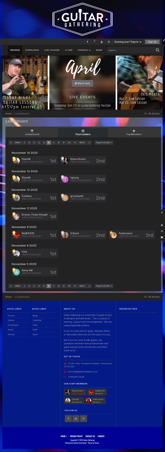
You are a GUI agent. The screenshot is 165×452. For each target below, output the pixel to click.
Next (82, 142)
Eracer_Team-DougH (35, 214)
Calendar (37, 320)
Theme (64, 436)
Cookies (101, 436)
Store (69, 50)
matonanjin (98, 399)
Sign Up (152, 41)
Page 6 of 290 (104, 142)
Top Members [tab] (134, 132)
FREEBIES (84, 50)
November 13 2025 (25, 171)
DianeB (26, 159)
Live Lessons (52, 50)
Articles (11, 334)
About (10, 329)
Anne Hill (27, 270)
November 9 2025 (24, 227)
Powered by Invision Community (75, 443)
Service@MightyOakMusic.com (83, 371)
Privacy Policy (76, 436)
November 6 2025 (24, 245)
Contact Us (90, 436)
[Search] (122, 50)
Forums (11, 315)
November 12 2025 (25, 189)
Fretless (27, 196)
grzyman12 (76, 196)
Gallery (11, 320)
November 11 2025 (24, 208)
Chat (35, 325)
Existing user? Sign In (128, 41)
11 (75, 142)
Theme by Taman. (93, 443)
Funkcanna (125, 233)
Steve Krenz (78, 159)
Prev (17, 142)
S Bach (74, 233)
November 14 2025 (25, 152)
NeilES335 (28, 233)
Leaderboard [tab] (32, 132)
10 (69, 142)
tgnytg (74, 177)
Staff (35, 329)
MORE (99, 50)
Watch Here (82, 83)
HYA (24, 251)
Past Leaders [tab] (83, 132)
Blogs (35, 315)
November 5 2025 (24, 264)
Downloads (32, 50)
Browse (15, 50)
